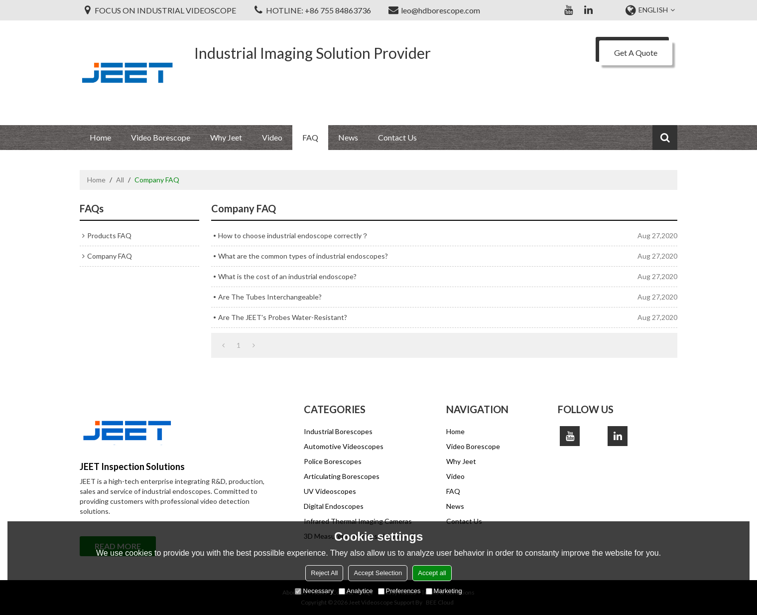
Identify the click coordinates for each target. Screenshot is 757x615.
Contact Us (397, 137)
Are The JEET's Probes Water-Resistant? (282, 317)
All (120, 179)
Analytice (356, 591)
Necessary (314, 591)
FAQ (310, 137)
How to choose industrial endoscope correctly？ (293, 235)
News (348, 137)
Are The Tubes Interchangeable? (270, 297)
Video (272, 137)
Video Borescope (160, 137)
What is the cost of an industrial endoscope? (287, 276)
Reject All (324, 573)
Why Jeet (226, 137)
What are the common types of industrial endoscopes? (303, 256)
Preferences (399, 591)
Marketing (444, 591)
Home (100, 137)
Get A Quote (635, 52)
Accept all (432, 573)
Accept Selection (378, 573)
